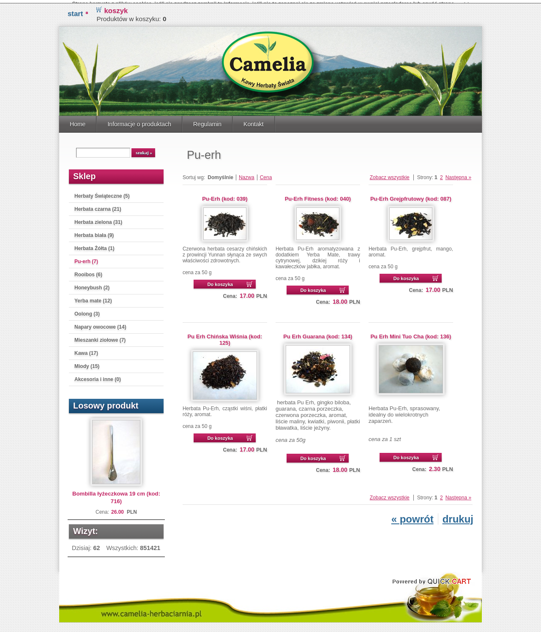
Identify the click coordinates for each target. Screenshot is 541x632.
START (75, 10)
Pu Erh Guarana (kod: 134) (317, 333)
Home (77, 120)
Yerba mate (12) (93, 297)
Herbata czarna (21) (97, 206)
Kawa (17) (86, 350)
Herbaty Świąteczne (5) (102, 193)
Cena (266, 174)
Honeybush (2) (91, 284)
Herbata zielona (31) (98, 219)
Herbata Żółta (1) (94, 245)
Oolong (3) (87, 310)
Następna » (458, 174)
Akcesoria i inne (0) (97, 376)
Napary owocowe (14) (100, 324)
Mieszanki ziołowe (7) (100, 337)
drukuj (458, 515)
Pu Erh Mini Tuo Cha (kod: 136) (410, 333)
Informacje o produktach (139, 120)
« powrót (412, 515)
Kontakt (253, 120)
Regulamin (207, 120)
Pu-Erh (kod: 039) (225, 195)
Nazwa (246, 174)
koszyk (116, 7)
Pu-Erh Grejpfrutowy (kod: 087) (410, 195)
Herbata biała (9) (94, 232)
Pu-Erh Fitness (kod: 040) (318, 195)
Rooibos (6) (88, 271)
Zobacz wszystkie (390, 174)
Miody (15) (86, 363)
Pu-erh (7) (86, 258)
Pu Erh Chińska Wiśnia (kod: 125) (225, 336)
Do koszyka (220, 280)
